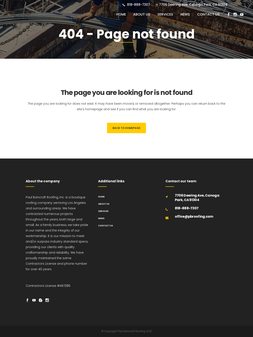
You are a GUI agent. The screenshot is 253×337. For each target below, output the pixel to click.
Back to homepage (126, 128)
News (101, 218)
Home (101, 196)
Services (103, 211)
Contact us (105, 225)
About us (103, 204)
